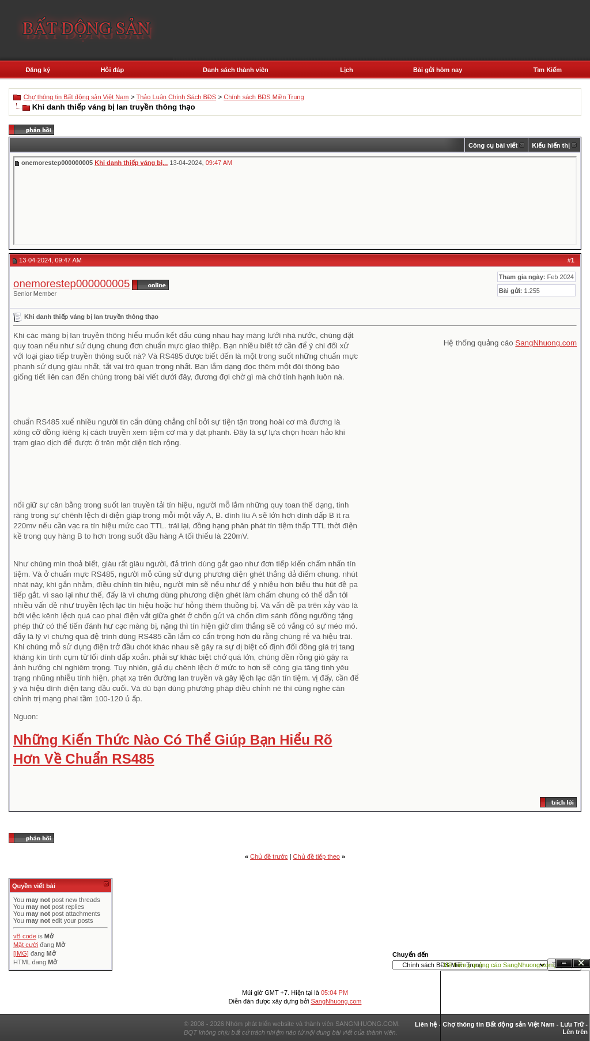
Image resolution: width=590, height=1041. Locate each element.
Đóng (581, 963)
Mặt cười (25, 944)
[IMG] (21, 953)
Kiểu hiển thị (551, 145)
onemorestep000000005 (71, 283)
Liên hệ (426, 1024)
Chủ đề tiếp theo (316, 856)
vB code (24, 936)
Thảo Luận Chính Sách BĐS (177, 96)
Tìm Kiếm (548, 69)
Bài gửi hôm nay (437, 69)
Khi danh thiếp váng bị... (131, 162)
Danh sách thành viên (235, 69)
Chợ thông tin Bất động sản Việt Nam (76, 96)
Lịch (346, 69)
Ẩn (564, 963)
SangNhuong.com (546, 343)
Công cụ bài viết (492, 145)
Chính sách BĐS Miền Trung (264, 96)
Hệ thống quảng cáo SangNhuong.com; (499, 964)
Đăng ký (37, 69)
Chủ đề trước (269, 856)
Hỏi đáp (112, 69)
